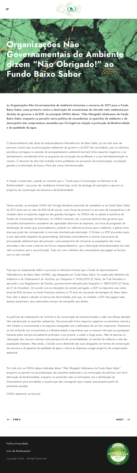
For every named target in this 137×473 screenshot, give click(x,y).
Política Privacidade (17, 443)
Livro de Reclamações (19, 451)
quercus (12, 36)
